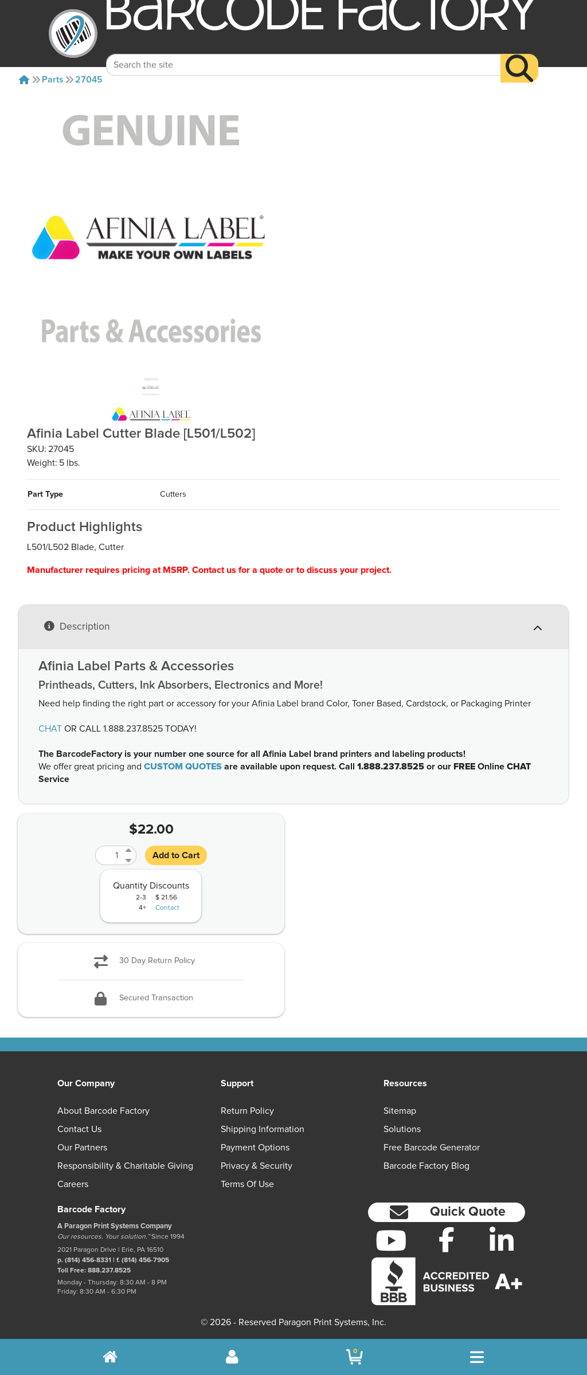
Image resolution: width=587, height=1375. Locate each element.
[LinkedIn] (502, 1240)
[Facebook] (446, 1239)
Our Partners (82, 1147)
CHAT (50, 728)
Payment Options (255, 1147)
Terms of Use (247, 1184)
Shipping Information (262, 1129)
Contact (167, 908)
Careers (72, 1184)
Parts (53, 79)
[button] (446, 1213)
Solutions (402, 1129)
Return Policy (247, 1110)
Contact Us (79, 1129)
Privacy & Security (256, 1165)
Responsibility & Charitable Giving (125, 1165)
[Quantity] (109, 855)
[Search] (519, 56)
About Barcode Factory (103, 1110)
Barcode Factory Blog (426, 1165)
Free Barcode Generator (431, 1147)
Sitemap (399, 1110)
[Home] (24, 79)
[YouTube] (391, 1240)
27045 (89, 79)
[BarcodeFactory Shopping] (354, 1357)
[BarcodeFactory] (73, 33)
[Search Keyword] (303, 53)
